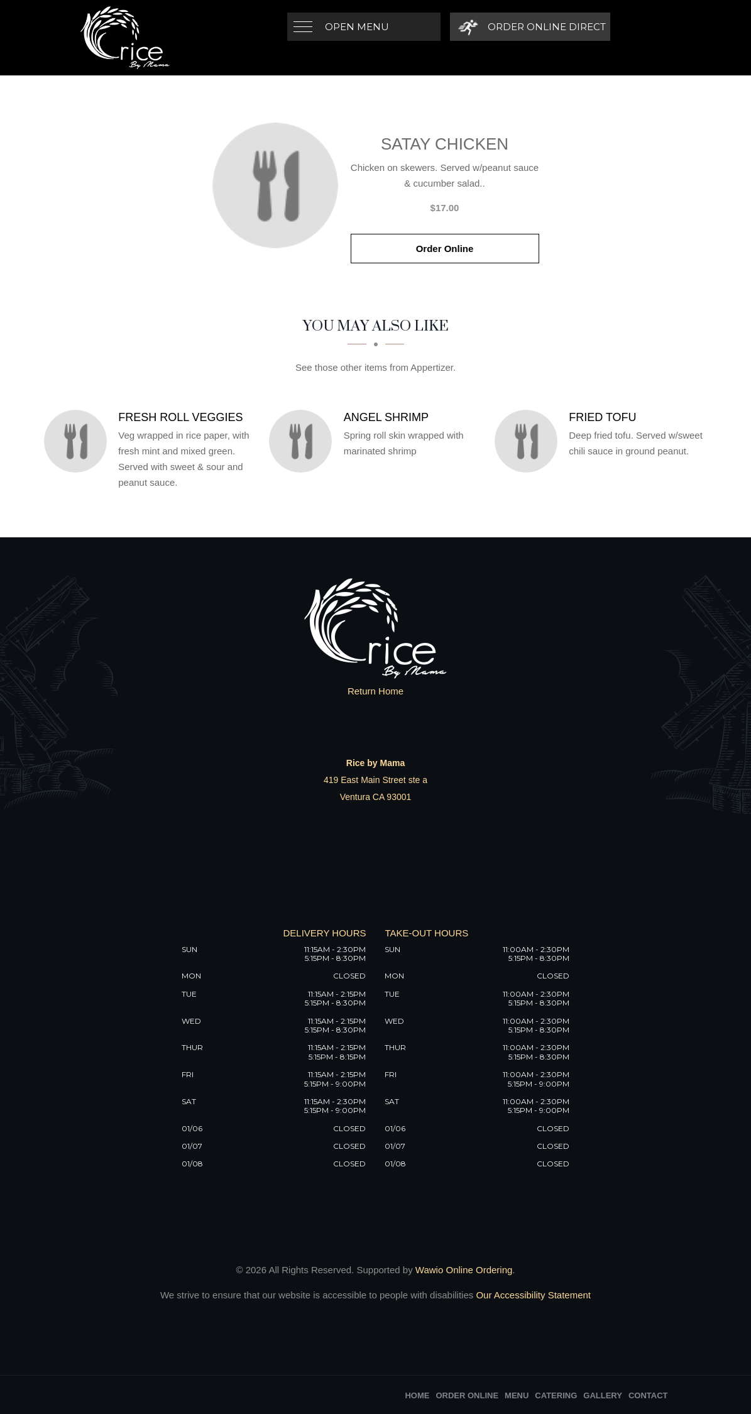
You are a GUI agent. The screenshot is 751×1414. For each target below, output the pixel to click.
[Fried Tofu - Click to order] (529, 441)
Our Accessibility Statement (532, 1295)
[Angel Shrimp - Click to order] (303, 441)
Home (417, 1395)
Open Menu (357, 27)
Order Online (445, 248)
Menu (517, 1395)
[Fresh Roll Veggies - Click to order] (78, 441)
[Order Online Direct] (530, 27)
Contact (648, 1395)
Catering (556, 1395)
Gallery (602, 1395)
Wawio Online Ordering (464, 1269)
